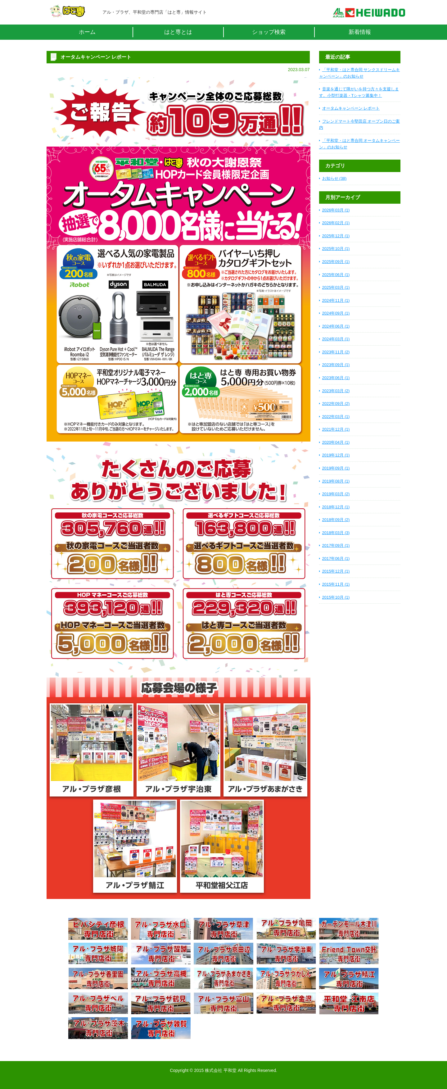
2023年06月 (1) (336, 377)
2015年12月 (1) (336, 571)
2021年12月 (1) (336, 429)
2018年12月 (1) (336, 507)
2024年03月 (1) (336, 339)
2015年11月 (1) (336, 584)
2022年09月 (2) (336, 403)
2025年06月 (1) (336, 274)
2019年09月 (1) (336, 468)
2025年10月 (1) (336, 248)
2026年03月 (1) (336, 210)
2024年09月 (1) (336, 313)
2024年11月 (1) (336, 300)
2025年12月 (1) (336, 236)
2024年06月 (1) (336, 326)
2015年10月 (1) (336, 597)
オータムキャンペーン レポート (351, 108)
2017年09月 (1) (336, 545)
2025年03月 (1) (336, 287)
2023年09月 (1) (336, 364)
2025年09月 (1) (336, 261)
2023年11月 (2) (336, 352)
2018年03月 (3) (336, 532)
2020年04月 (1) (336, 442)
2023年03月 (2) (336, 390)
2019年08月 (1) (336, 481)
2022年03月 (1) (336, 416)
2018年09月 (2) (336, 519)
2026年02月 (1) (336, 222)
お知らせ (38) (334, 178)
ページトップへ (355, 1056)
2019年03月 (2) (336, 494)
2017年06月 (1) (336, 558)
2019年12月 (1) (336, 455)
